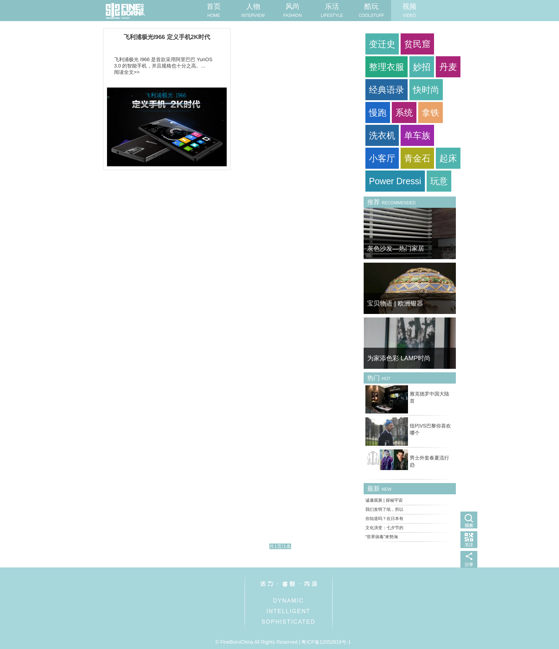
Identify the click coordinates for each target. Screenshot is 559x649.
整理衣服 (386, 67)
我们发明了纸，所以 (384, 509)
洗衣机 (382, 135)
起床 (448, 158)
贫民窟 (417, 44)
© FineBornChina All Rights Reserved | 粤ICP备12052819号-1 (283, 642)
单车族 (417, 135)
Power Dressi (395, 181)
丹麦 (448, 67)
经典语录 (386, 90)
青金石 (417, 158)
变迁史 (382, 44)
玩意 (439, 181)
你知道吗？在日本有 (384, 518)
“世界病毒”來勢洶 (381, 536)
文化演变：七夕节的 (384, 527)
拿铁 (430, 112)
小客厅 (382, 158)
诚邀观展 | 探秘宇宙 (384, 500)
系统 (404, 112)
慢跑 (378, 112)
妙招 (422, 67)
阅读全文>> (126, 72)
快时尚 (426, 90)
